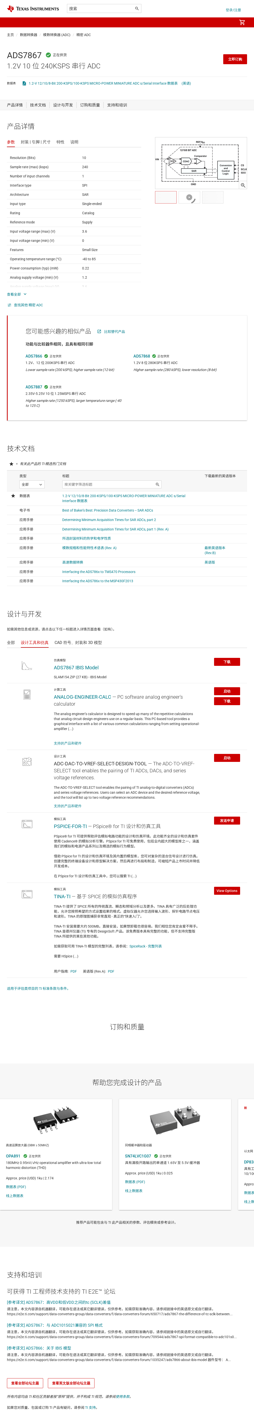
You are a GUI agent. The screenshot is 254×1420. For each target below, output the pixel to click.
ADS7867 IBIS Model (76, 668)
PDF (73, 971)
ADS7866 (34, 356)
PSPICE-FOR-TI (70, 826)
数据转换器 (28, 35)
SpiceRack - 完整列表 (145, 946)
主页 (10, 35)
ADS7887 (34, 387)
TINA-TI (62, 896)
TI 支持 (90, 1408)
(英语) (186, 83)
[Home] (33, 8)
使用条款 (122, 1397)
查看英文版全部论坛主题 (71, 1383)
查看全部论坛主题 (25, 1383)
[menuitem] (228, 22)
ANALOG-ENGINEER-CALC (82, 697)
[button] (12, 22)
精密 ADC (83, 35)
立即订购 (235, 59)
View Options (227, 891)
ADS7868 (141, 356)
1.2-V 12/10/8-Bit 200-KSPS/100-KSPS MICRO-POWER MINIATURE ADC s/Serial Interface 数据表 (103, 83)
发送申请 (227, 821)
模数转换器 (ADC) (56, 35)
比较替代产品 (114, 332)
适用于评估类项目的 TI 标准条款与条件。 (38, 989)
